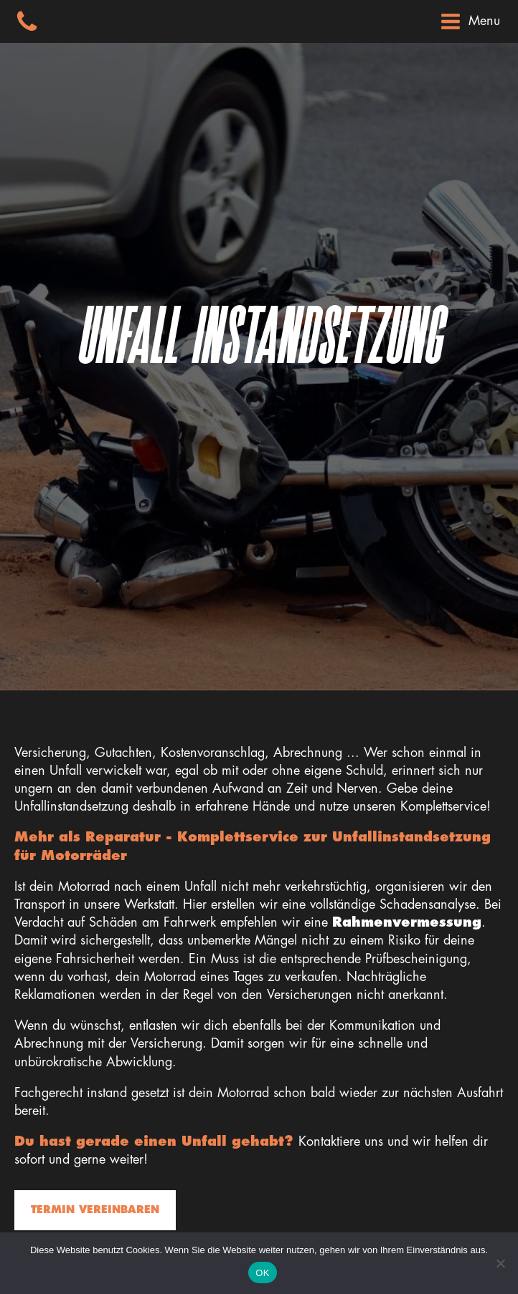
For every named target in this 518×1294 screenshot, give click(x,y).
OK (262, 1273)
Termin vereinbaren (95, 1209)
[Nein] (500, 1263)
